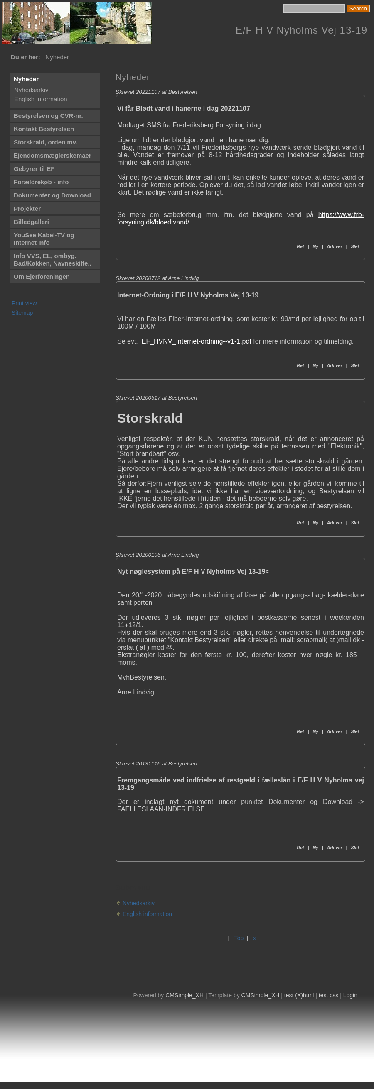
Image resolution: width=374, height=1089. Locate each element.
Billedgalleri (31, 221)
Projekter (27, 208)
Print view (24, 303)
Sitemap (22, 312)
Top (239, 938)
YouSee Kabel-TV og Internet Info (44, 238)
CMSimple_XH (184, 995)
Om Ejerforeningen (42, 276)
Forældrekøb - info (41, 181)
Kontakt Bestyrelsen (44, 128)
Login (350, 995)
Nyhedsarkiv (31, 89)
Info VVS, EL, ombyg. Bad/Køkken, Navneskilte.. (52, 259)
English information (40, 98)
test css (328, 995)
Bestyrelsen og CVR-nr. (48, 115)
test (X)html (299, 995)
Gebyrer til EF (34, 168)
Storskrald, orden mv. (45, 142)
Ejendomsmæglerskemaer (52, 155)
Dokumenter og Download (52, 195)
